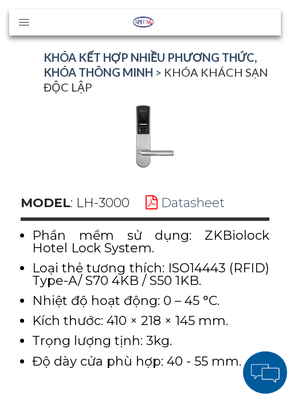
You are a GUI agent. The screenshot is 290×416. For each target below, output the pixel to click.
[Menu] (24, 22)
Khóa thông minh (98, 72)
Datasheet (185, 203)
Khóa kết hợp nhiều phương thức (149, 57)
